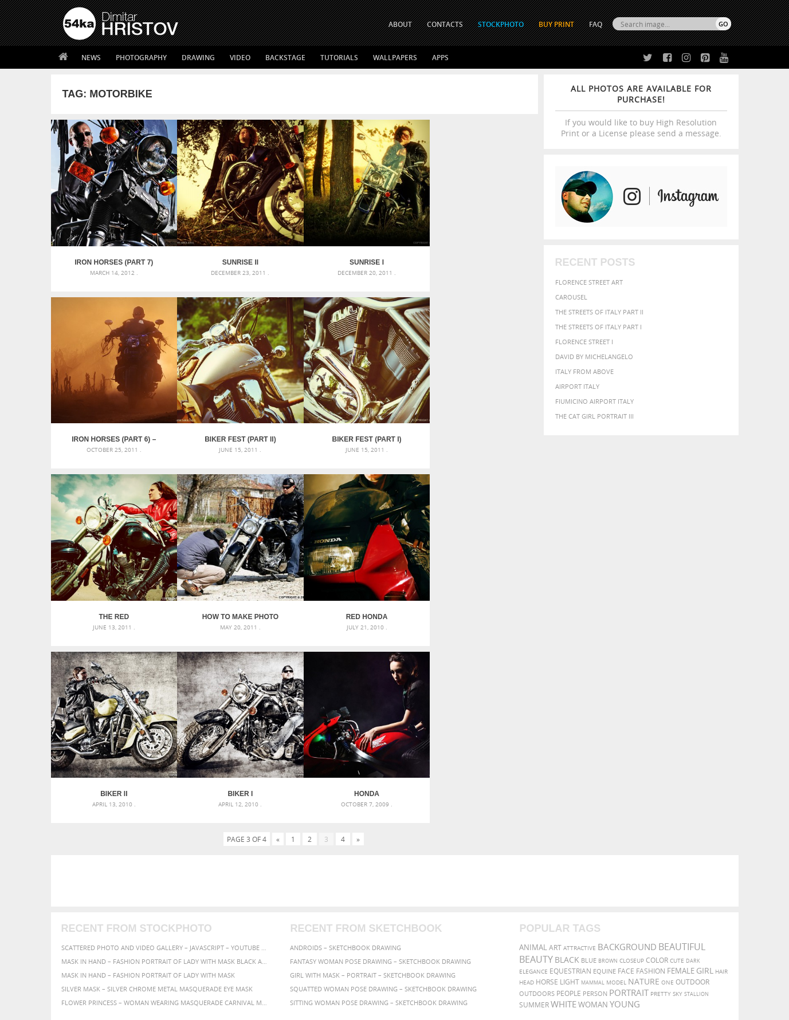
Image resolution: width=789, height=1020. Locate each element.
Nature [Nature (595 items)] (644, 790)
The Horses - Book (93, 925)
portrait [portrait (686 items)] (629, 802)
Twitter (420, 883)
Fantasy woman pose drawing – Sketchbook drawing (380, 770)
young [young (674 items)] (625, 813)
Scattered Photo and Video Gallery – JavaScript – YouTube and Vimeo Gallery (165, 757)
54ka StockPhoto (91, 897)
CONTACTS (445, 24)
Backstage (285, 57)
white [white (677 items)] (563, 813)
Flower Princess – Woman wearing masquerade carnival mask (165, 812)
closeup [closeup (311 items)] (631, 770)
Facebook (423, 898)
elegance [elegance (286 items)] (533, 781)
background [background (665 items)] (627, 756)
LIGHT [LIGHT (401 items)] (569, 791)
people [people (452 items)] (568, 803)
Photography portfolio (104, 911)
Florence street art (589, 282)
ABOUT (400, 24)
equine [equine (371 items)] (604, 780)
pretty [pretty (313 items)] (660, 803)
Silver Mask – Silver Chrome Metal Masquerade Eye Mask (157, 798)
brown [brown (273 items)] (608, 770)
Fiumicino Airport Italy (594, 401)
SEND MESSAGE (630, 905)
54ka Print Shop (89, 883)
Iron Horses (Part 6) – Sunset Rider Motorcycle (477, 258)
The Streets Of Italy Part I (598, 326)
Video (240, 57)
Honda (476, 603)
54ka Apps (78, 940)
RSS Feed (301, 980)
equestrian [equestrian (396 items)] (570, 780)
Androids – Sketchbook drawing (345, 757)
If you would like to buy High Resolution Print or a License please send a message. (641, 111)
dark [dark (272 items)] (693, 770)
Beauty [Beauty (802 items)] (536, 768)
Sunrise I (355, 258)
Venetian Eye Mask (251, 980)
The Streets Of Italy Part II (599, 312)
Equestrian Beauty (182, 980)
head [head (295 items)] (526, 791)
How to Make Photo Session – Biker (476, 430)
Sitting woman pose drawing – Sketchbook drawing (379, 812)
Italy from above (584, 371)
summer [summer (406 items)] (534, 814)
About (239, 883)
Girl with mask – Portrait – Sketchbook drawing (373, 784)
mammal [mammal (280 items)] (592, 791)
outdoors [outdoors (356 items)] (537, 803)
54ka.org (158, 1007)
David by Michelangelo (594, 356)
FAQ (595, 24)
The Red (355, 430)
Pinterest (422, 928)
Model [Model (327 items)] (616, 791)
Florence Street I (584, 341)
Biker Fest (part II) (111, 430)
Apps (440, 57)
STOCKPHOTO (501, 24)
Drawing (198, 57)
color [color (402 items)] (657, 769)
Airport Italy (577, 386)
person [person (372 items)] (595, 802)
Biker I (355, 603)
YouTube (421, 943)
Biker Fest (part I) (233, 430)
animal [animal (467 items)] (533, 757)
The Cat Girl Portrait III (594, 416)
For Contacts (252, 940)
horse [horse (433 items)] (547, 791)
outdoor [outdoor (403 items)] (692, 791)
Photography (141, 57)
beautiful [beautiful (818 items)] (681, 756)
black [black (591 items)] (567, 768)
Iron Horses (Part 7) (111, 258)
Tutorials (339, 57)
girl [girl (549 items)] (704, 780)
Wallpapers (395, 57)
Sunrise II (233, 258)
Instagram (424, 913)
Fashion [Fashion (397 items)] (650, 780)
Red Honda (111, 603)
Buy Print (556, 24)
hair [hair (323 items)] (721, 781)
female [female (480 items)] (680, 780)
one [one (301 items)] (667, 791)
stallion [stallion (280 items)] (696, 803)
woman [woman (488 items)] (593, 814)
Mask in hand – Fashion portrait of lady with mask (148, 784)
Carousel (571, 297)
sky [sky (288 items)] (677, 803)
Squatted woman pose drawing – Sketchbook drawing (383, 798)
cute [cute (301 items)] (677, 770)
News (91, 57)
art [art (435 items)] (555, 757)
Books (239, 911)
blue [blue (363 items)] (588, 769)
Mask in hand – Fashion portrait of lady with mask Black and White (165, 770)
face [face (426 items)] (626, 780)
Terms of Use (221, 1007)
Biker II (233, 603)
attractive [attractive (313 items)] (579, 757)
